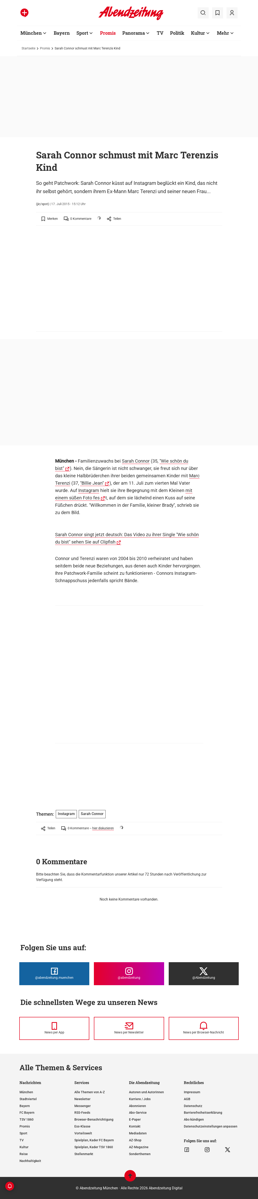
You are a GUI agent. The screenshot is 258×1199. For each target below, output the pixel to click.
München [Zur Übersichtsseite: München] (31, 33)
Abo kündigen (194, 1119)
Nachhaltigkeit (30, 1161)
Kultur (24, 1147)
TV (22, 1140)
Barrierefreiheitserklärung (203, 1112)
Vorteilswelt (83, 1133)
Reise (24, 1154)
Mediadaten (138, 1133)
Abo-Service (138, 1112)
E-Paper (135, 1119)
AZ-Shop (135, 1140)
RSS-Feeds (82, 1112)
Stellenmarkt (83, 1154)
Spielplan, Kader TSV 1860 (93, 1147)
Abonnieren (137, 1106)
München (26, 1092)
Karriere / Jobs (140, 1099)
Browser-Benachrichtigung (93, 1119)
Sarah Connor (136, 461)
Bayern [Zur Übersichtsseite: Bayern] (62, 33)
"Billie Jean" (92, 483)
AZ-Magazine (139, 1147)
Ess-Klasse (82, 1126)
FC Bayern (27, 1112)
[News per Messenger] (54, 1028)
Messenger (82, 1106)
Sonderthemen (140, 1154)
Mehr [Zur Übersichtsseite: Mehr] (223, 33)
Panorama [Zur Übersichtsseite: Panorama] (133, 33)
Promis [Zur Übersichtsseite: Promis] (108, 33)
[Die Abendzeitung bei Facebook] (54, 973)
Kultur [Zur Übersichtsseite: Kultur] (198, 33)
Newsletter (82, 1099)
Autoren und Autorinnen (146, 1092)
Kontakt (134, 1126)
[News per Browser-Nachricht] (204, 1028)
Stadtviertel (28, 1099)
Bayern (25, 1106)
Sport (23, 1133)
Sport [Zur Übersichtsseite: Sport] (82, 33)
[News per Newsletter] (129, 1028)
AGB (187, 1099)
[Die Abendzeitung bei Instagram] (129, 973)
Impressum (192, 1092)
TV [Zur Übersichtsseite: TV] (160, 33)
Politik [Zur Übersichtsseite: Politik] (177, 33)
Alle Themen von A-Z (89, 1092)
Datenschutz (193, 1106)
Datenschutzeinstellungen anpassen (210, 1126)
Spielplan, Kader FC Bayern (94, 1140)
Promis (45, 48)
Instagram (88, 490)
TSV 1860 (27, 1119)
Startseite (28, 48)
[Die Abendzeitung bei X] (204, 973)
